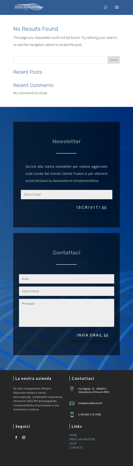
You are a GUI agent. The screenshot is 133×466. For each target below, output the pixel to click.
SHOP (73, 443)
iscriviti (88, 207)
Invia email (90, 335)
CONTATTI (75, 447)
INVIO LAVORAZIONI (82, 439)
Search (114, 60)
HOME (73, 435)
